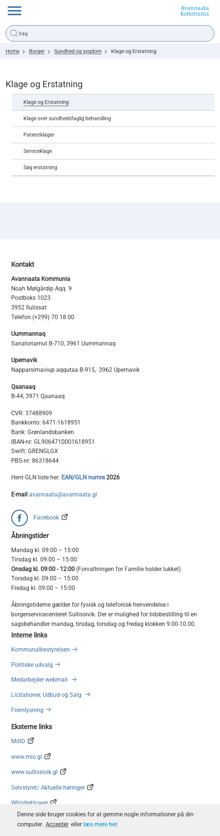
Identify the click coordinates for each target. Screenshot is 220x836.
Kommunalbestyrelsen (40, 649)
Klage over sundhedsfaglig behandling (67, 118)
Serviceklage (37, 151)
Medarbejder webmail (40, 679)
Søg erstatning (40, 167)
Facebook (46, 517)
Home (12, 51)
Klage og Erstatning (133, 51)
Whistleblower (29, 802)
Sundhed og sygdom (77, 51)
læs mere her (100, 824)
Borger (37, 51)
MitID (18, 741)
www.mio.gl (26, 756)
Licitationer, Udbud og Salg (47, 694)
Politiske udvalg (32, 664)
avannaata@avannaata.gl (63, 494)
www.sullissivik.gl (34, 772)
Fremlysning (27, 710)
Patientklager (38, 135)
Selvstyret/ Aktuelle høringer (48, 787)
